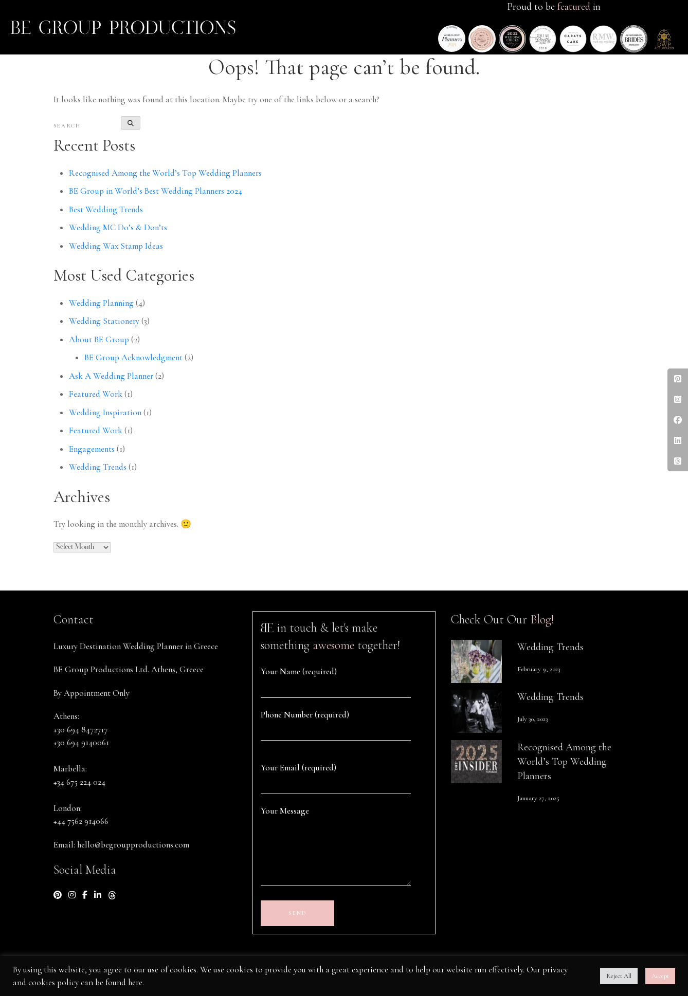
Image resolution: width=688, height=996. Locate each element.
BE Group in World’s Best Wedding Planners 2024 (155, 191)
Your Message (285, 810)
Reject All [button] (618, 976)
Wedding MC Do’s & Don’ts (118, 227)
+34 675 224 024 (79, 782)
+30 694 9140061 (81, 742)
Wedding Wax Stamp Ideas (116, 246)
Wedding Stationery (104, 321)
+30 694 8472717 (80, 729)
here (135, 982)
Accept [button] (660, 976)
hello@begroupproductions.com (133, 844)
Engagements (92, 449)
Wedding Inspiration (105, 412)
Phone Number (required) (305, 714)
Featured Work (95, 394)
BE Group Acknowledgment (133, 357)
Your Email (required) (298, 767)
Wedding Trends (97, 467)
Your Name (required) (299, 671)
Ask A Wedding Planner (111, 376)
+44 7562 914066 (80, 821)
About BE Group (99, 339)
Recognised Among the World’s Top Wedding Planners (165, 173)
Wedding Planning (101, 303)
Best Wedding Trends (106, 209)
